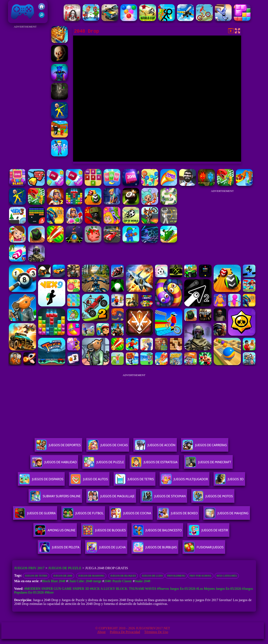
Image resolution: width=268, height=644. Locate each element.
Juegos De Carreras (205, 446)
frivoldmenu (176, 575)
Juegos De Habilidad (54, 463)
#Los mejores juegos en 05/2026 (218, 588)
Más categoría (227, 575)
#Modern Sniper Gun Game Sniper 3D (56, 588)
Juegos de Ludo (152, 575)
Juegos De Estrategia (154, 463)
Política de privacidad (125, 632)
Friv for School (201, 575)
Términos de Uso (156, 632)
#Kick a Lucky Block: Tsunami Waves (123, 588)
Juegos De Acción (155, 446)
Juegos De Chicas (108, 446)
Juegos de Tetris (36, 575)
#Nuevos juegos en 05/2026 (176, 588)
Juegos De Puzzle (104, 463)
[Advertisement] (25, 92)
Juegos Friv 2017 (22, 11)
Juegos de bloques (123, 575)
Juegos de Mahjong (91, 575)
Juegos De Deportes (58, 446)
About (101, 632)
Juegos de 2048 (62, 575)
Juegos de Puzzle (64, 568)
